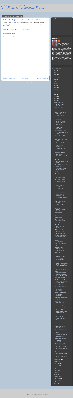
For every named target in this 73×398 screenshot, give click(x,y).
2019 (55, 85)
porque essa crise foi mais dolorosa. (60, 327)
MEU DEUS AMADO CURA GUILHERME (60, 149)
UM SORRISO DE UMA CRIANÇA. (61, 198)
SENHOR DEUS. (59, 213)
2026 (55, 70)
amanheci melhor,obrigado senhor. (59, 302)
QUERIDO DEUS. (59, 215)
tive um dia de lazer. (60, 277)
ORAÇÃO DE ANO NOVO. (59, 105)
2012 (55, 100)
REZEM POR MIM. (59, 250)
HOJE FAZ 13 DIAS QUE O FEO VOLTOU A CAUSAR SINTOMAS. (61, 264)
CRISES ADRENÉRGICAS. (60, 241)
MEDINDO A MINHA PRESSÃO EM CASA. (61, 268)
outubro (57, 361)
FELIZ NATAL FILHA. (60, 192)
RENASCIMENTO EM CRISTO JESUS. (60, 169)
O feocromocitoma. (59, 336)
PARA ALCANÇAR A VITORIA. (60, 116)
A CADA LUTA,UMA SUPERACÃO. (60, 136)
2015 (55, 94)
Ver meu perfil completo (58, 63)
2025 (55, 72)
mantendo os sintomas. (60, 306)
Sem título (57, 159)
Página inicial (25, 78)
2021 (55, 81)
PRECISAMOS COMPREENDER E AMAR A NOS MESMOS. (60, 126)
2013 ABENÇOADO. (60, 110)
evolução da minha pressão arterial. (59, 248)
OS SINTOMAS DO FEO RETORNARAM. (61, 312)
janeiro (57, 381)
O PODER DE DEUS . (60, 152)
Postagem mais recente (9, 78)
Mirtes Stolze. (63, 41)
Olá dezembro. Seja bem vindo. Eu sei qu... (61, 349)
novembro (58, 359)
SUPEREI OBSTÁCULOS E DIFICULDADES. (60, 209)
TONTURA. (58, 252)
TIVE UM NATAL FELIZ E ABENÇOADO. (61, 165)
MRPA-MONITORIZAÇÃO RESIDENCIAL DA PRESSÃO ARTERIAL (61, 273)
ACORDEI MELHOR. (60, 233)
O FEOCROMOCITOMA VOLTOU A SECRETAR (61, 340)
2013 (55, 98)
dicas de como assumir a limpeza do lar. (61, 319)
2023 (55, 77)
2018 (55, 87)
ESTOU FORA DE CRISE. (59, 227)
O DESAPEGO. (59, 217)
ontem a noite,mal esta (60, 322)
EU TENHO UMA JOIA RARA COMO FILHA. (61, 122)
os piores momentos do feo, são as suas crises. (61, 331)
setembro (57, 363)
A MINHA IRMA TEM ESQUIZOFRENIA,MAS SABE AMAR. (61, 281)
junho (56, 370)
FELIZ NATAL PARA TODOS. (60, 185)
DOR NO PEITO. (59, 108)
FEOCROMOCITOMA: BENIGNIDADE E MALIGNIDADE (60, 237)
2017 (55, 90)
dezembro (58, 102)
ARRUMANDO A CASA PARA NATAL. (60, 315)
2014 (55, 96)
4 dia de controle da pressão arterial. (60, 230)
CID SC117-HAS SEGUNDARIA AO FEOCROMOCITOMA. (61, 260)
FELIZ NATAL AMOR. (60, 179)
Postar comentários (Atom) (27, 82)
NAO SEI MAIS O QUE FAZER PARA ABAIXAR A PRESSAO (60, 288)
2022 (55, 79)
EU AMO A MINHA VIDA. (61, 356)
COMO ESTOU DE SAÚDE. (59, 205)
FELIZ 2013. (58, 119)
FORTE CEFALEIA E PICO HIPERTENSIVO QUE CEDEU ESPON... (61, 144)
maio (56, 372)
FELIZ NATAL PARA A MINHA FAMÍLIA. (60, 195)
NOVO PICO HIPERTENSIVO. (60, 176)
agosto (57, 365)
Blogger (46, 394)
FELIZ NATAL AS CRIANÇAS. (59, 189)
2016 (55, 92)
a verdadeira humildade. (61, 324)
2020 (55, 83)
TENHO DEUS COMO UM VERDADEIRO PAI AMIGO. (61, 132)
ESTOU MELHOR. (59, 284)
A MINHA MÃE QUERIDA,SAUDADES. (61, 156)
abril (56, 374)
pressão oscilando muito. (61, 334)
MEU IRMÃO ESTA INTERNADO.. (60, 202)
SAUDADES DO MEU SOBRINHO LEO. (60, 182)
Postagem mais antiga (42, 78)
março (57, 376)
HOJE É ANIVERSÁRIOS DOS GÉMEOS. (61, 308)
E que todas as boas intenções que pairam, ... (61, 353)
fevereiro (57, 378)
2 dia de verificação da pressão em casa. (60, 255)
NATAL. (57, 171)
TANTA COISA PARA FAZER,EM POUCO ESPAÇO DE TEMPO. (61, 345)
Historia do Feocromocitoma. (22, 7)
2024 (55, 74)
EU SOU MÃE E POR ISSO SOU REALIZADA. (60, 294)
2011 (55, 383)
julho (56, 368)
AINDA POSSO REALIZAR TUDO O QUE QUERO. (60, 221)
